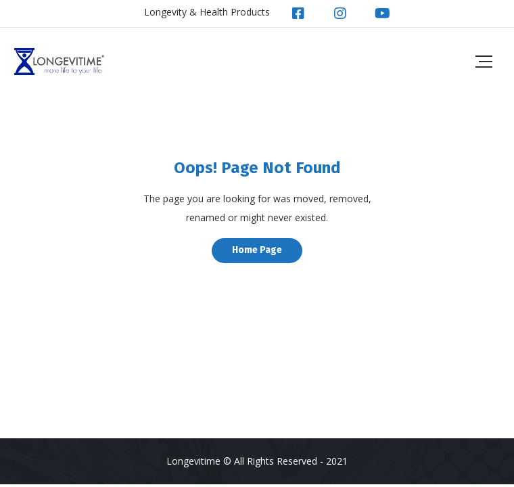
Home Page (257, 250)
